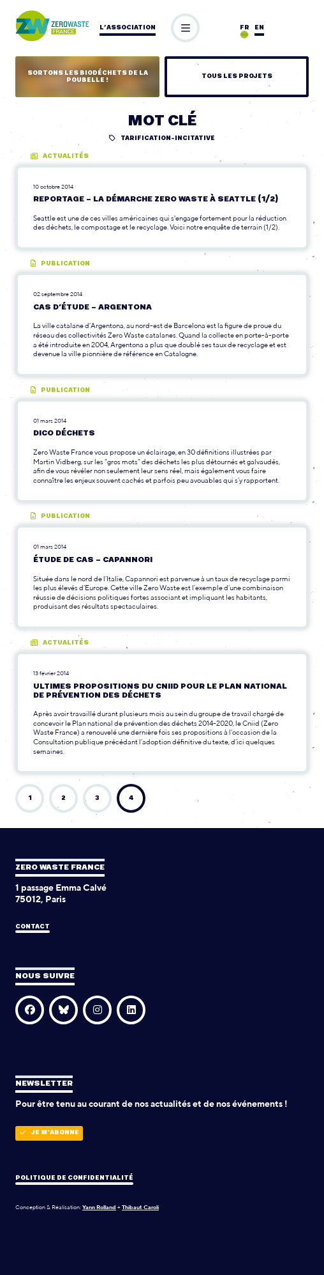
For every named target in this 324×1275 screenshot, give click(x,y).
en (259, 27)
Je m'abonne (49, 1132)
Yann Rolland (99, 1206)
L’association (127, 27)
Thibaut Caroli (140, 1206)
